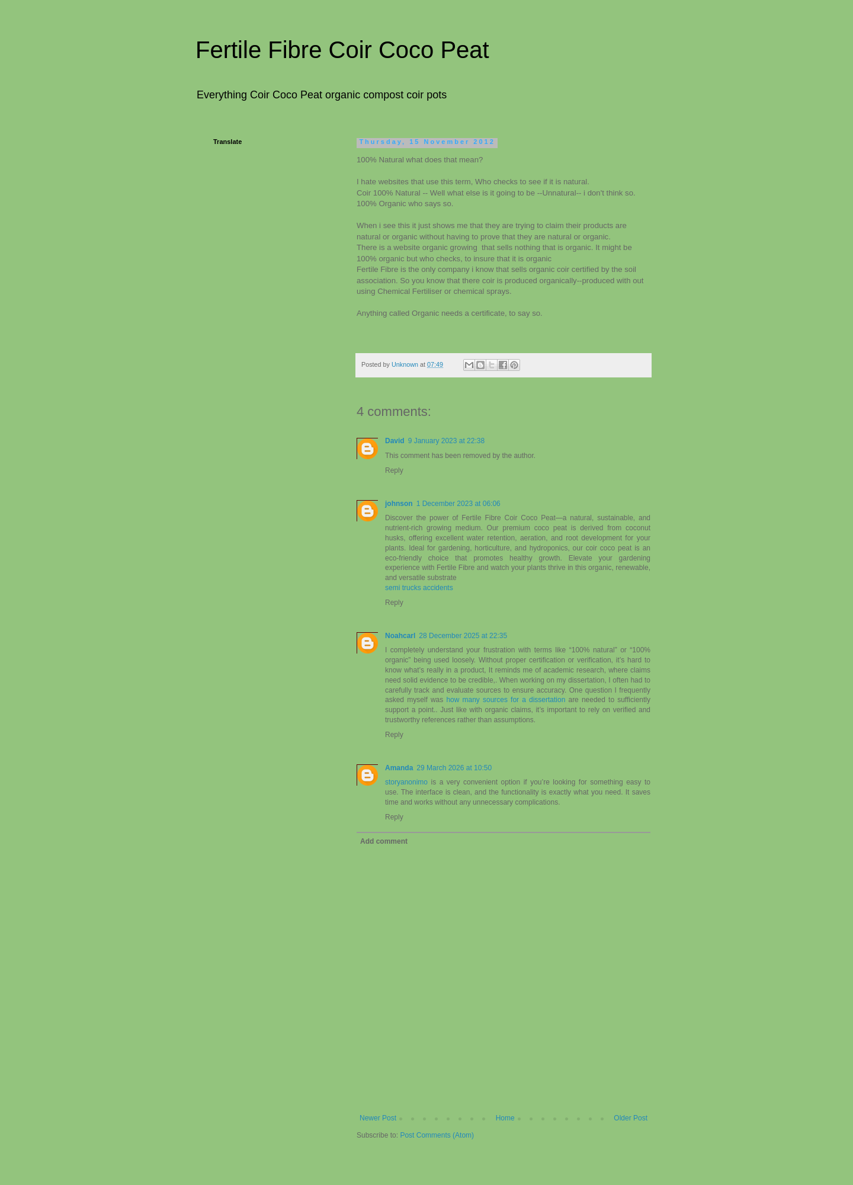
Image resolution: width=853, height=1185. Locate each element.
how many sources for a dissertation (505, 700)
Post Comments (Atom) (437, 1135)
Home (505, 1118)
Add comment (384, 841)
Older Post (630, 1118)
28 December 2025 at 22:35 (463, 636)
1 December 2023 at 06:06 (458, 503)
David (395, 441)
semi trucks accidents (419, 588)
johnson (399, 503)
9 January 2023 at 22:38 (446, 441)
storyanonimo (406, 782)
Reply (394, 470)
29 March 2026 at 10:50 (454, 768)
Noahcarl (400, 636)
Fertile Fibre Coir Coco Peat (342, 50)
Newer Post (378, 1118)
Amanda (399, 768)
